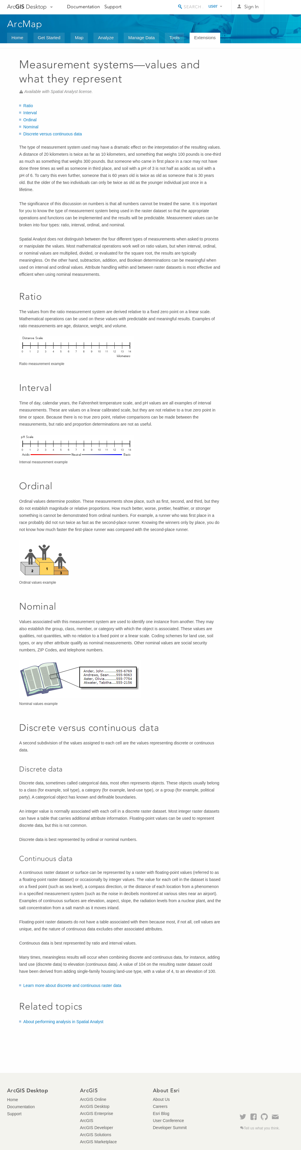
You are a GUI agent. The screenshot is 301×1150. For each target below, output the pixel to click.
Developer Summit (170, 1127)
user (213, 6)
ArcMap (25, 23)
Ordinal (29, 119)
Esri (281, 7)
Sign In (251, 6)
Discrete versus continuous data (52, 134)
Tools (174, 37)
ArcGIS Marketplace (98, 1141)
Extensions (204, 37)
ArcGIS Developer (96, 1127)
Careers (160, 1106)
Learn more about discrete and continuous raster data (72, 985)
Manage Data (141, 37)
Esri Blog (161, 1113)
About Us (161, 1099)
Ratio (28, 105)
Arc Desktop (27, 6)
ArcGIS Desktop (94, 1106)
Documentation (83, 6)
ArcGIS (86, 1120)
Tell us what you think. (262, 1128)
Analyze (105, 37)
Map (79, 37)
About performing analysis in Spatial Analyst (63, 1021)
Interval (30, 112)
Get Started (49, 37)
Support (112, 6)
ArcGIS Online (93, 1099)
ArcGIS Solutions (95, 1134)
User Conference (168, 1120)
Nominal (30, 127)
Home (17, 37)
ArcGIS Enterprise (96, 1113)
